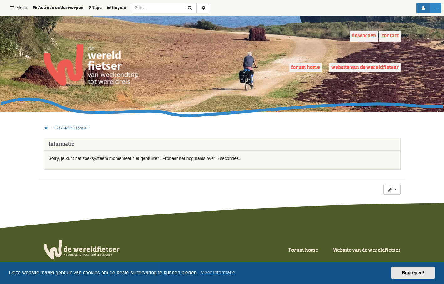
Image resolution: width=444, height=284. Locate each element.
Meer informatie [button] (217, 272)
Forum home (305, 67)
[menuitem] (60, 8)
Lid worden (364, 36)
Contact (390, 36)
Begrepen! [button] (413, 272)
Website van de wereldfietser (365, 67)
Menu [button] (18, 7)
